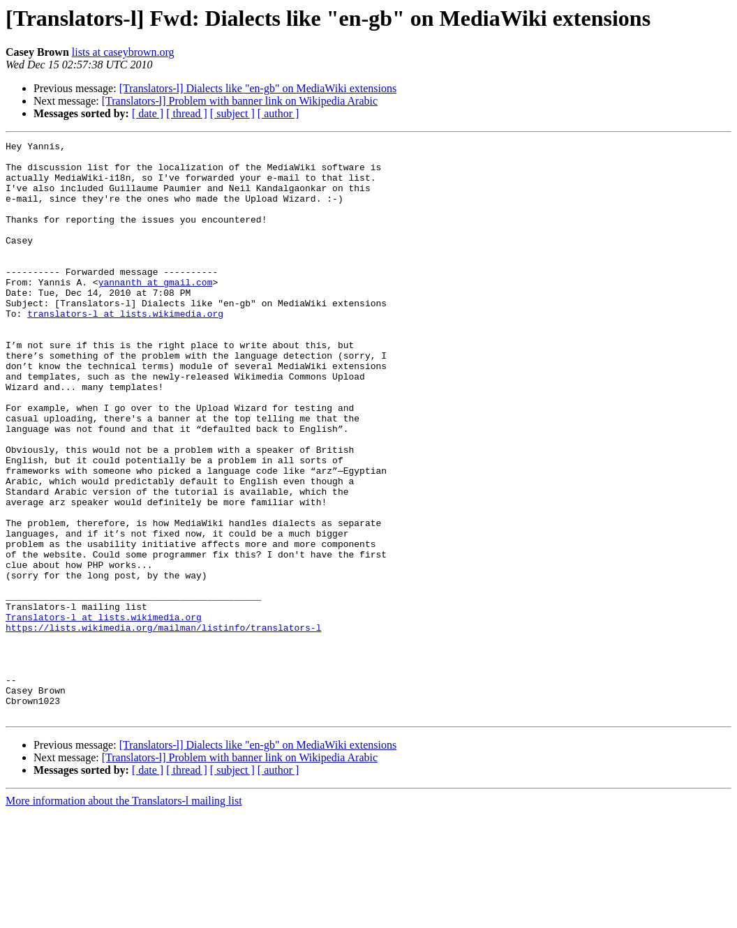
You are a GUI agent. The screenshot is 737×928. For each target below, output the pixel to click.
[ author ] (278, 113)
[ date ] (147, 113)
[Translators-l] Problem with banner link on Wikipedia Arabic (240, 101)
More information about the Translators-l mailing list (124, 916)
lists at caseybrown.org (123, 52)
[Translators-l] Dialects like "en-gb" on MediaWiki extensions (258, 88)
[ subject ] (232, 113)
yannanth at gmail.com (155, 311)
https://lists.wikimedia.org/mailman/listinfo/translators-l (163, 725)
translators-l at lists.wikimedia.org (125, 349)
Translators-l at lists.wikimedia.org (104, 713)
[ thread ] (186, 113)
